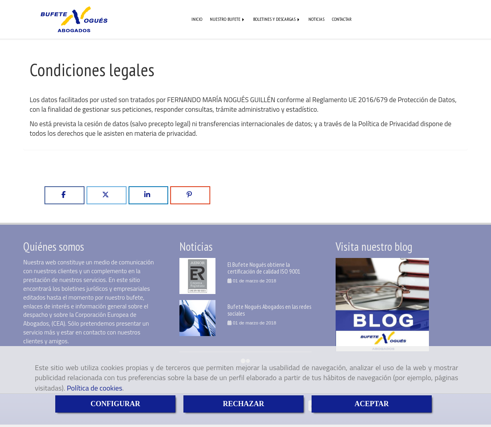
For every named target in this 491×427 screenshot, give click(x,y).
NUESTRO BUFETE (228, 19)
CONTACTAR (342, 19)
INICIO (196, 19)
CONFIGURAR (115, 404)
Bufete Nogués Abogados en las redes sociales (269, 310)
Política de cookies (95, 388)
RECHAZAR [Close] (243, 404)
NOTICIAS (316, 19)
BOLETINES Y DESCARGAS (277, 19)
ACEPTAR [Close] (371, 404)
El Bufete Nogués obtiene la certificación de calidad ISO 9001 (263, 268)
